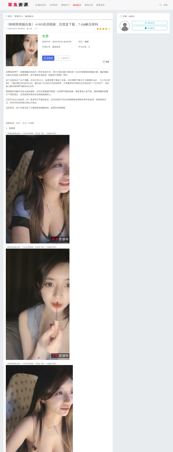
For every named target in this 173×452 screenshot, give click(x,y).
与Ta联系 (149, 28)
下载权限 (63, 58)
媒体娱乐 (77, 5)
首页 (8, 16)
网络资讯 (100, 5)
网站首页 (40, 5)
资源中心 (18, 16)
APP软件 (54, 5)
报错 (106, 61)
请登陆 (48, 58)
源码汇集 (89, 5)
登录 (166, 5)
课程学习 (65, 5)
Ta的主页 (149, 23)
